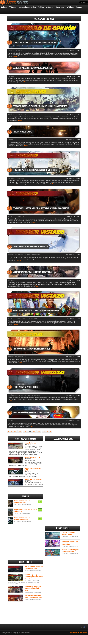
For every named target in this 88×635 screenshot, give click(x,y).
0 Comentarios (26, 504)
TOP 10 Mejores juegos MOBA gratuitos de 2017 (33, 596)
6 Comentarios (36, 570)
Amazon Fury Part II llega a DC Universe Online (31, 412)
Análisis (41, 7)
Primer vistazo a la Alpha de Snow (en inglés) (30, 246)
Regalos (79, 7)
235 (25, 431)
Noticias (4, 7)
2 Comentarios (26, 521)
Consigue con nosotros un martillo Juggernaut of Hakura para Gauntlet (41, 208)
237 (34, 431)
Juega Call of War (30, 443)
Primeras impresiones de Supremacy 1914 (23, 501)
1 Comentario (26, 513)
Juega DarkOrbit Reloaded (33, 479)
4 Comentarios (36, 599)
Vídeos (71, 7)
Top (84, 627)
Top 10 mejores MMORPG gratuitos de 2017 (34, 567)
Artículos (49, 7)
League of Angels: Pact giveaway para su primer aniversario (70, 542)
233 (15, 431)
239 (44, 431)
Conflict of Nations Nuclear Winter (68, 533)
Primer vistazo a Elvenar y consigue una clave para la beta (36, 310)
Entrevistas (60, 7)
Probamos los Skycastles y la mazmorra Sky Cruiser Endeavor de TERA (40, 106)
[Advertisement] (62, 476)
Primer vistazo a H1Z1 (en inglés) (25, 387)
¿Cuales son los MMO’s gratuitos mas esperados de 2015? (35, 42)
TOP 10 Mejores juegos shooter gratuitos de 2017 (33, 588)
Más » (15, 56)
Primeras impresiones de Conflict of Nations (23, 518)
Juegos (13, 7)
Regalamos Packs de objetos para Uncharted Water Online (35, 170)
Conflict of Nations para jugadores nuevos (70, 550)
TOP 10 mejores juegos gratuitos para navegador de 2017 (34, 576)
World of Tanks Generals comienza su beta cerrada (32, 272)
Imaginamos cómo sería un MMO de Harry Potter (31, 348)
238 (39, 431)
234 (20, 431)
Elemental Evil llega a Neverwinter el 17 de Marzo (32, 68)
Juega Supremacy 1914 (32, 457)
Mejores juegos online (27, 7)
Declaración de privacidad (78, 632)
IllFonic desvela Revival (22, 131)
